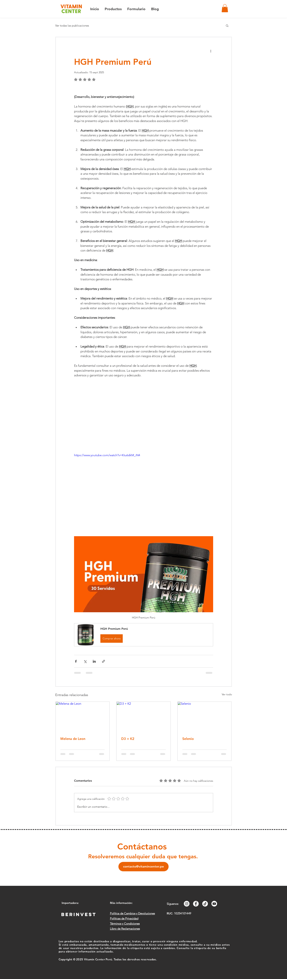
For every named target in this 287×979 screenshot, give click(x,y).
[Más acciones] (211, 51)
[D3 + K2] (143, 717)
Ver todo (227, 694)
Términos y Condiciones (125, 923)
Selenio (188, 739)
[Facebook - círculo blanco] (196, 904)
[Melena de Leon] (82, 717)
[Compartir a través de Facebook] (76, 661)
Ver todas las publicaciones (72, 25)
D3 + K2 (127, 739)
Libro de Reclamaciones (125, 928)
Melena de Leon (72, 739)
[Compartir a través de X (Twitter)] (85, 661)
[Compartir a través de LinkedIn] (94, 661)
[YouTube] (214, 904)
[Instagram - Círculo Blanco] (186, 904)
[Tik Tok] (205, 904)
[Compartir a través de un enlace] (103, 661)
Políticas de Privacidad (124, 918)
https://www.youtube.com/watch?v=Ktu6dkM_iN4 (107, 455)
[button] (224, 8)
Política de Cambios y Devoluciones (132, 913)
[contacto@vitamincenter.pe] (143, 866)
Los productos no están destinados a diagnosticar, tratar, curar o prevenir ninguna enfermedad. (128, 941)
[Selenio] (204, 717)
